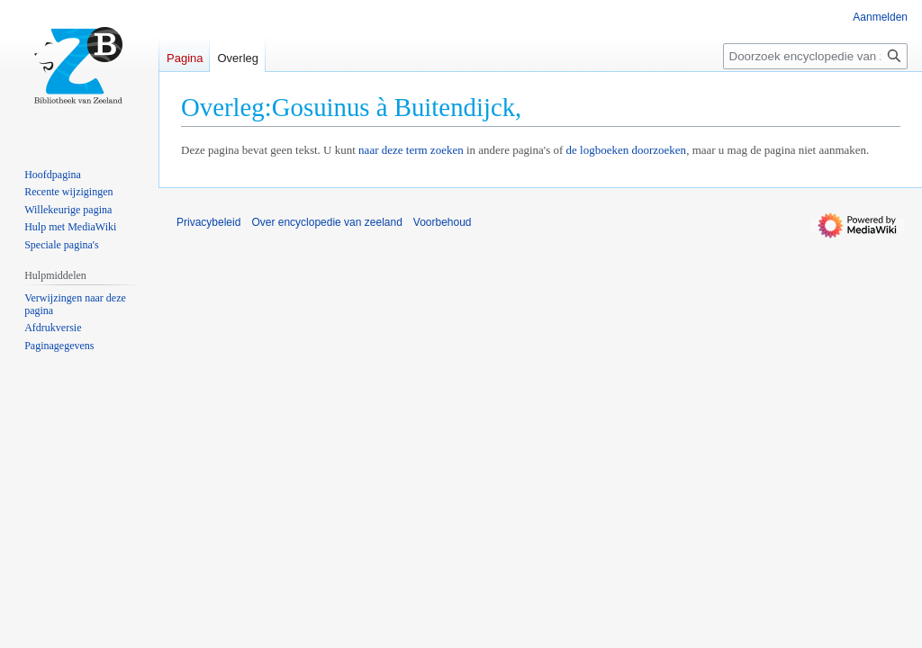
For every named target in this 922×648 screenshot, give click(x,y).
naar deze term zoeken (411, 150)
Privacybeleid (208, 222)
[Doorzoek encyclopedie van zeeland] (815, 56)
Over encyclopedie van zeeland (326, 222)
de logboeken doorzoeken (626, 150)
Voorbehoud (442, 222)
